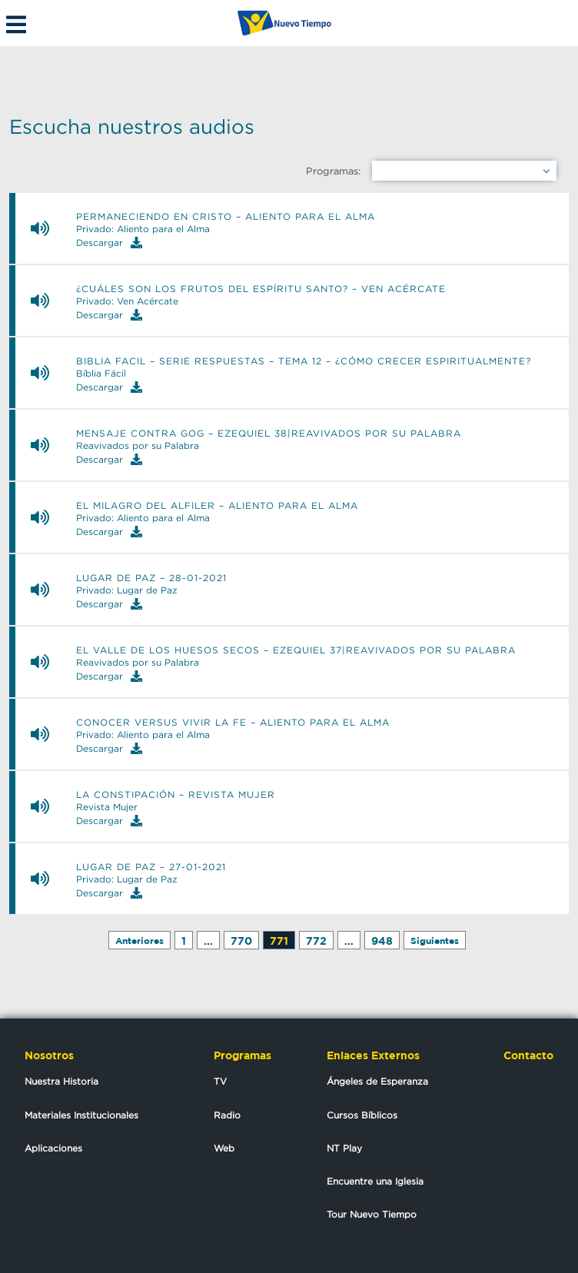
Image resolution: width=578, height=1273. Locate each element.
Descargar (109, 242)
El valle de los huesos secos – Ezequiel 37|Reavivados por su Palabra (296, 650)
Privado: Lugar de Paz (127, 590)
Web (224, 1148)
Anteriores (139, 940)
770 (241, 940)
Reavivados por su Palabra (137, 446)
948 (382, 940)
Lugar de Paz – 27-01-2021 (151, 867)
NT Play (344, 1148)
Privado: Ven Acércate (127, 301)
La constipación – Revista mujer (175, 794)
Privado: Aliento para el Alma (143, 229)
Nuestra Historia (61, 1081)
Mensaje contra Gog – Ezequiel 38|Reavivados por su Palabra (268, 433)
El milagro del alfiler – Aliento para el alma (217, 505)
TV (220, 1081)
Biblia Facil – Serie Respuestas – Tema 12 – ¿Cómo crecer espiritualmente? (303, 361)
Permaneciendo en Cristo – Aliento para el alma (225, 216)
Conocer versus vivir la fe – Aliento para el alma (233, 722)
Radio (227, 1115)
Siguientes (434, 940)
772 (316, 940)
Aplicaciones (53, 1148)
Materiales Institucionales (81, 1115)
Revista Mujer (107, 807)
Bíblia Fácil (101, 373)
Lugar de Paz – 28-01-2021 (151, 578)
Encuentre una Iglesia (375, 1181)
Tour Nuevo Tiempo (372, 1214)
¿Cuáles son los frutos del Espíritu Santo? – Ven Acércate (261, 289)
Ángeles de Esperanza (377, 1081)
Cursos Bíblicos (362, 1115)
